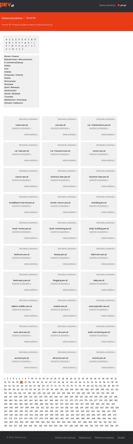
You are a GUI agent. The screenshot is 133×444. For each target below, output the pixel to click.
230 (21, 411)
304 (63, 422)
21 (75, 379)
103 (71, 389)
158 (115, 397)
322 (40, 426)
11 (36, 379)
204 (6, 408)
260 (62, 415)
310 (95, 422)
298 (32, 422)
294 (11, 422)
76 (71, 386)
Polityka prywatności (104, 437)
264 (83, 415)
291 (109, 418)
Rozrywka (8, 84)
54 (96, 382)
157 (110, 397)
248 (114, 411)
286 (83, 418)
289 (99, 418)
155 (100, 397)
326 (61, 426)
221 (91, 408)
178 (100, 400)
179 (105, 400)
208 (27, 408)
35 (17, 382)
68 (39, 386)
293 (5, 422)
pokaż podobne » (31, 134)
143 (40, 397)
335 (106, 426)
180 (111, 400)
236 (51, 411)
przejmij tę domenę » (21, 128)
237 (56, 411)
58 (112, 382)
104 (76, 389)
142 (35, 397)
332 (91, 426)
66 (30, 386)
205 (11, 408)
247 (108, 411)
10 (32, 379)
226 (117, 408)
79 (84, 386)
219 (81, 408)
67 (35, 386)
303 (58, 422)
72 (55, 386)
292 (114, 418)
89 (9, 389)
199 (92, 404)
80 (88, 386)
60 (5, 386)
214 (57, 408)
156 (105, 397)
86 (113, 386)
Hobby (7, 66)
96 (39, 389)
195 (71, 404)
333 (96, 426)
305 (69, 422)
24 (87, 379)
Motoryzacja (10, 81)
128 (78, 393)
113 (5, 393)
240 (72, 411)
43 (50, 382)
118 (29, 393)
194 (66, 404)
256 (41, 415)
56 (104, 382)
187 (31, 404)
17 (59, 379)
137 (10, 397)
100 (56, 389)
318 (20, 426)
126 (68, 393)
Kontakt (121, 437)
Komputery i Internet (13, 75)
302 (53, 422)
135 (112, 393)
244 (93, 411)
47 (67, 382)
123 (53, 393)
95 (35, 389)
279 (46, 418)
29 (107, 379)
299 (37, 422)
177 (95, 400)
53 (92, 382)
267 (98, 415)
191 (51, 404)
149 (71, 397)
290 (104, 418)
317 (15, 426)
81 (92, 386)
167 (46, 400)
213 (52, 408)
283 (67, 418)
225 (112, 408)
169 (56, 400)
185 (21, 404)
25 (91, 379)
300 (43, 422)
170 (61, 400)
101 (61, 389)
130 (88, 393)
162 (20, 400)
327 (66, 426)
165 (36, 400)
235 (46, 411)
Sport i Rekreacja (11, 87)
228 (10, 411)
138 (15, 397)
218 (76, 408)
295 (16, 422)
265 (88, 415)
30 (111, 379)
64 (22, 386)
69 (43, 386)
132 (97, 393)
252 (21, 415)
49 (76, 382)
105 (81, 389)
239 (67, 411)
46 (63, 382)
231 (26, 411)
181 (115, 400)
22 (79, 379)
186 (26, 404)
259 (57, 415)
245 (98, 411)
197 (82, 404)
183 (10, 404)
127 (73, 393)
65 (26, 386)
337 (116, 426)
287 (88, 418)
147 (61, 397)
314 (114, 422)
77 (76, 386)
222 (96, 408)
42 (46, 382)
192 (56, 404)
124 (58, 393)
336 (111, 426)
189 (41, 404)
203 (113, 404)
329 (76, 426)
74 (63, 386)
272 (10, 418)
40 (38, 382)
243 (87, 411)
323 (45, 426)
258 (51, 415)
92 (22, 389)
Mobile (7, 78)
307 (79, 422)
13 (44, 379)
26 (95, 379)
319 (25, 426)
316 (10, 426)
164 (31, 400)
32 (5, 382)
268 (104, 415)
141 (30, 397)
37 (25, 382)
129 (83, 393)
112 (116, 389)
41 (42, 382)
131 (93, 393)
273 (15, 418)
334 (101, 426)
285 (77, 418)
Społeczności (10, 90)
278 (41, 418)
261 (67, 415)
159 (5, 400)
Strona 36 (31, 18)
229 (16, 411)
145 (50, 397)
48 (71, 382)
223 (101, 408)
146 (56, 397)
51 (84, 382)
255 (36, 415)
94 (30, 389)
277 (36, 418)
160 (10, 400)
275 (25, 418)
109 (102, 389)
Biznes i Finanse (11, 56)
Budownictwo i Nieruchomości (18, 59)
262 (72, 415)
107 (92, 389)
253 (26, 415)
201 (102, 404)
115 (15, 393)
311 (100, 422)
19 (67, 379)
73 (59, 386)
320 (30, 426)
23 (83, 379)
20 (71, 379)
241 (77, 411)
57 (108, 382)
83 (100, 386)
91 (18, 389)
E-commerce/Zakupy (13, 62)
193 (61, 404)
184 (15, 404)
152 (86, 397)
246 (103, 411)
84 (105, 386)
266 (93, 415)
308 (85, 422)
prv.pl (123, 5)
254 (31, 415)
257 (46, 415)
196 (77, 404)
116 (19, 393)
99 (52, 389)
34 (13, 382)
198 (87, 404)
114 (10, 393)
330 (81, 426)
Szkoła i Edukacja (12, 94)
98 (47, 389)
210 (37, 408)
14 (47, 379)
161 (15, 400)
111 (112, 389)
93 (26, 389)
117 (24, 393)
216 (66, 408)
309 (90, 422)
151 (81, 397)
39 (34, 382)
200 (97, 404)
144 (45, 397)
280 (51, 418)
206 (16, 408)
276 (31, 418)
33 (9, 382)
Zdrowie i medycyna (13, 103)
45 (59, 382)
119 (34, 393)
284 (72, 418)
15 (51, 379)
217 (71, 408)
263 (77, 415)
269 (109, 415)
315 (5, 426)
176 (90, 400)
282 (62, 418)
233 (36, 411)
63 (18, 386)
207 (21, 408)
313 (109, 422)
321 (35, 426)
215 (61, 408)
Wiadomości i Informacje (15, 100)
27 (99, 379)
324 (50, 426)
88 (5, 389)
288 (93, 418)
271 (5, 418)
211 (42, 408)
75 (67, 386)
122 (48, 393)
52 (88, 382)
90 (14, 389)
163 (25, 400)
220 (86, 408)
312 (105, 422)
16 (55, 379)
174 (81, 400)
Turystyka (8, 97)
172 (71, 400)
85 (109, 386)
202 (108, 404)
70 (47, 386)
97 (43, 389)
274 (20, 418)
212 (47, 408)
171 (66, 400)
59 (116, 382)
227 (5, 411)
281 (56, 418)
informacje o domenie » (28, 119)
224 (107, 408)
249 (6, 415)
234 (41, 411)
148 (66, 397)
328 (71, 426)
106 (87, 389)
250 (11, 415)
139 (20, 397)
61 (9, 386)
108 (97, 389)
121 (44, 393)
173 (76, 400)
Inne (6, 69)
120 (39, 393)
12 (40, 379)
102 (66, 389)
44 (54, 382)
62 (13, 386)
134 (107, 393)
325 (55, 426)
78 (80, 386)
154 (95, 397)
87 (117, 386)
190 (46, 404)
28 (103, 379)
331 (86, 426)
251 (16, 415)
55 (100, 382)
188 (36, 404)
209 (32, 408)
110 (107, 389)
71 (51, 386)
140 (25, 397)
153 (91, 397)
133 (102, 393)
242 (82, 411)
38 (29, 382)
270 (114, 415)
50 (80, 382)
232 (31, 411)
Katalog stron (85, 437)
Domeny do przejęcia (12, 18)
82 (96, 386)
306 (74, 422)
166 (41, 400)
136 (5, 397)
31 (116, 379)
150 (76, 397)
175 (86, 400)
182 (5, 404)
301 (48, 422)
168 (51, 400)
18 (63, 379)
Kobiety (7, 72)
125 (63, 393)
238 (61, 411)
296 (21, 422)
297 (27, 422)
